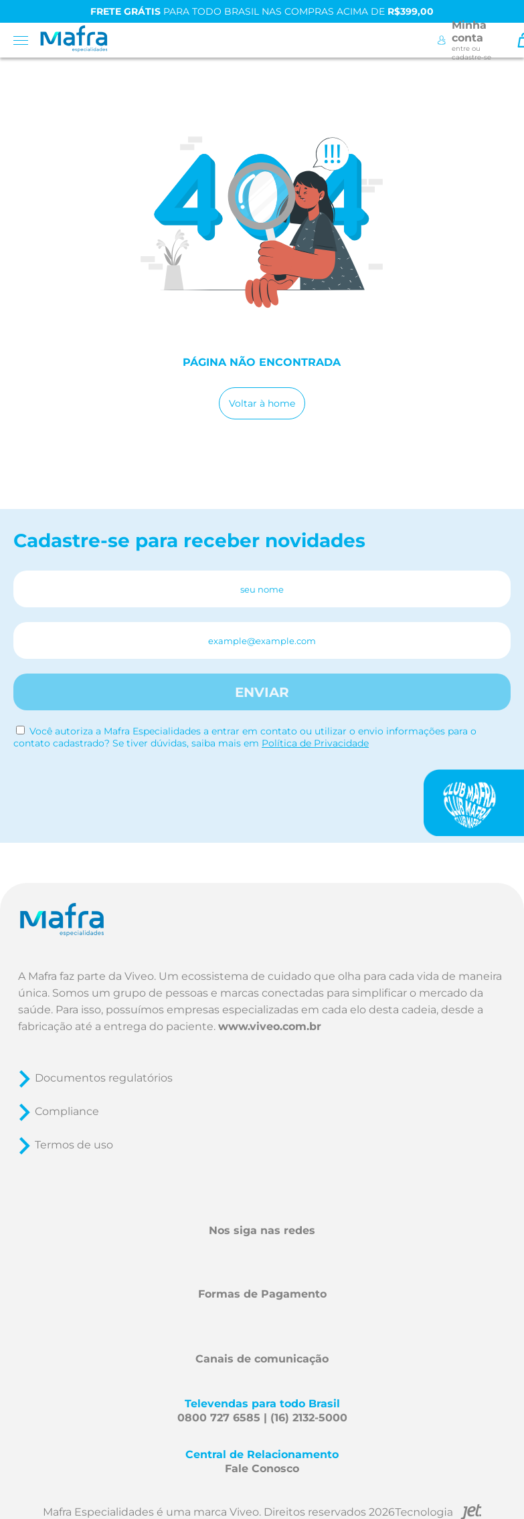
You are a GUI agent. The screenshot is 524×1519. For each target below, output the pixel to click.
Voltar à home (262, 403)
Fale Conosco (262, 1468)
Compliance (67, 1111)
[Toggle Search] (505, 40)
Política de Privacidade (315, 743)
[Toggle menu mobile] (25, 40)
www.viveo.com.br (269, 1026)
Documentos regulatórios (104, 1078)
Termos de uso (74, 1144)
